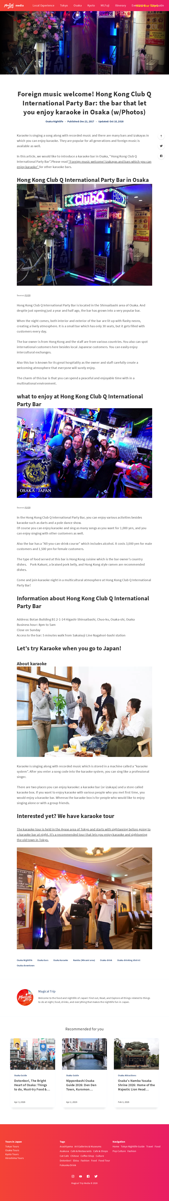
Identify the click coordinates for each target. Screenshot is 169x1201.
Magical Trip (47, 991)
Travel (149, 1146)
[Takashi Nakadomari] (17, 1045)
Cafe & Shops (100, 1151)
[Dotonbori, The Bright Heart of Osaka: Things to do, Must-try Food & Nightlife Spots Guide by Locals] (32, 1093)
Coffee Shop (87, 1155)
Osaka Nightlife (54, 121)
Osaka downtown (25, 965)
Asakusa (64, 1151)
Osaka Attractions (127, 1075)
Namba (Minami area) (84, 960)
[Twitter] (161, 146)
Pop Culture (119, 1151)
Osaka (78, 5)
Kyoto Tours (12, 1154)
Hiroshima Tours (14, 1157)
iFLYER (27, 295)
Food (94, 1160)
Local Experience (43, 5)
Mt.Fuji (105, 5)
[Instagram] (73, 1176)
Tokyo (64, 5)
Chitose (74, 1155)
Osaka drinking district (128, 960)
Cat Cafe (64, 1155)
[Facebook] (161, 156)
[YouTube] (80, 1176)
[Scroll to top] (161, 136)
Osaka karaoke (60, 960)
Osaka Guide (20, 1075)
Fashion (85, 1160)
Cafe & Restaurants (81, 1151)
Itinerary (120, 5)
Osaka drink (106, 960)
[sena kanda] (69, 1045)
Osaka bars (42, 960)
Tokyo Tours (12, 1146)
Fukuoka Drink (68, 1165)
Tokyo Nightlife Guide (133, 1146)
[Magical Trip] (25, 997)
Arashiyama (66, 1146)
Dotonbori (65, 1160)
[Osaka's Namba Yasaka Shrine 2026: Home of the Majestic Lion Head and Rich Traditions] (136, 1093)
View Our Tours (147, 5)
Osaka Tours (12, 1150)
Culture (100, 1155)
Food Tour (104, 1160)
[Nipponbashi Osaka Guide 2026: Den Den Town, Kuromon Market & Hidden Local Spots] (84, 1093)
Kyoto (91, 5)
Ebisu (76, 1160)
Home (116, 1146)
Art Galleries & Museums (87, 1146)
